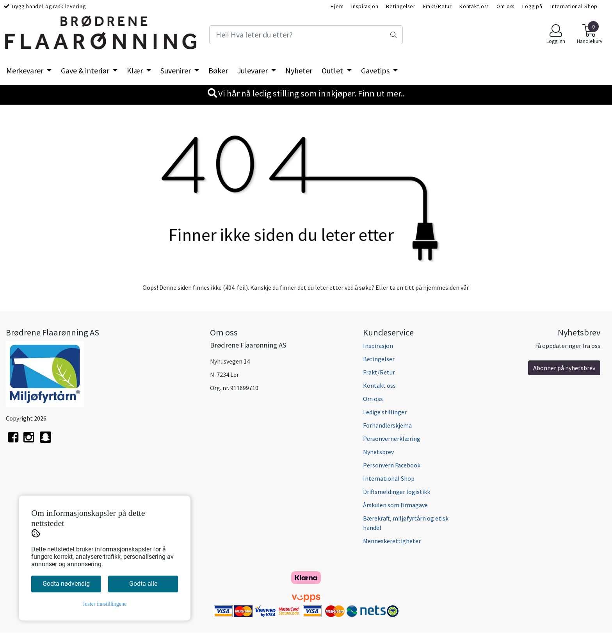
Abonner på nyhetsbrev (564, 368)
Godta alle (143, 583)
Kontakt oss (474, 6)
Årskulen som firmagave (395, 505)
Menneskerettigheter (392, 541)
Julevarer (253, 70)
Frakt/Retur (437, 6)
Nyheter (298, 70)
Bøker (218, 70)
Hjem (337, 6)
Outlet (333, 70)
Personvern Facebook (391, 465)
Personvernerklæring (391, 438)
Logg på (532, 6)
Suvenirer (176, 70)
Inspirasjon (364, 6)
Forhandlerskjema (387, 425)
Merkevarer (25, 70)
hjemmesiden (441, 287)
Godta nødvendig (66, 583)
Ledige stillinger (385, 412)
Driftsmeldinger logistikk (396, 492)
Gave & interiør (86, 70)
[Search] (306, 34)
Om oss (505, 6)
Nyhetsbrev (378, 452)
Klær (135, 70)
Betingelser (400, 6)
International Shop (574, 6)
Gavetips (376, 70)
